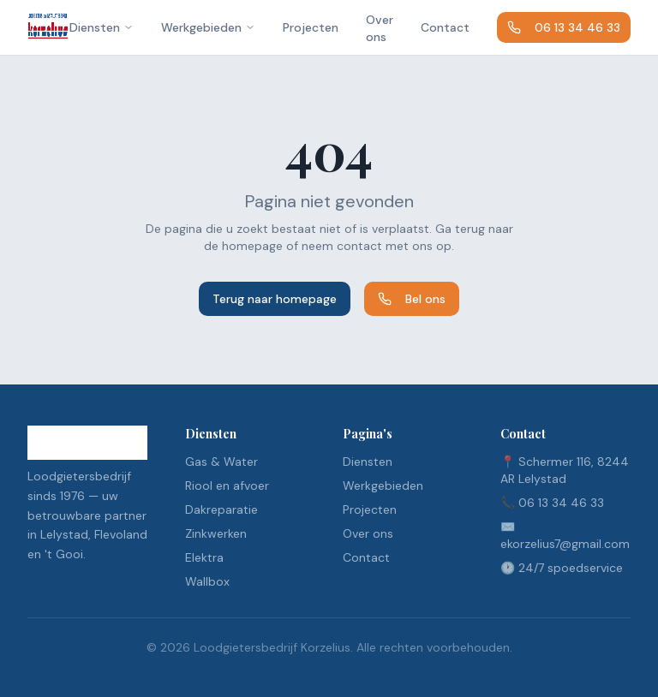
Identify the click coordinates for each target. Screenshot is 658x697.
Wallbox (207, 581)
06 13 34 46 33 (563, 27)
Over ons (379, 28)
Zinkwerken (216, 533)
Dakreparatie (221, 509)
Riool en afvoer (227, 485)
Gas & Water (221, 461)
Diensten (101, 27)
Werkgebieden (208, 27)
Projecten (310, 27)
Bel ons (412, 299)
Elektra (204, 557)
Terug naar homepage (274, 299)
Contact (445, 27)
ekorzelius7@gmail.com (565, 543)
